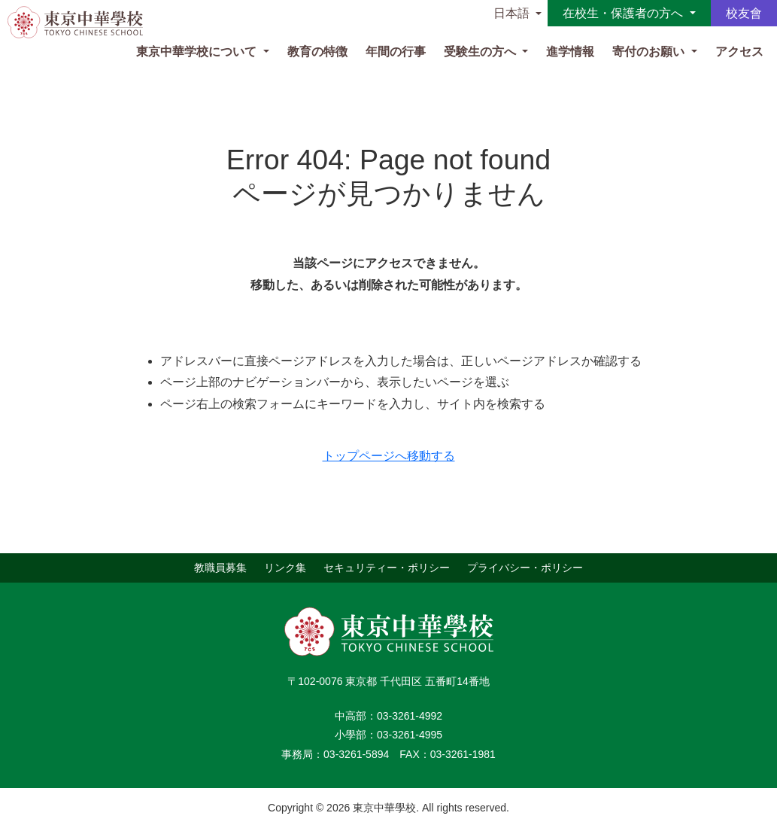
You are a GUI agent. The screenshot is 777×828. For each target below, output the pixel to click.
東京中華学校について (198, 51)
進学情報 (570, 51)
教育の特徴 (317, 51)
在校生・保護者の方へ (624, 13)
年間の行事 (396, 51)
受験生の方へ (481, 51)
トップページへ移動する (389, 455)
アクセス (739, 51)
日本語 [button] (511, 13)
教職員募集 (220, 568)
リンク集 (285, 568)
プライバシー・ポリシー (525, 568)
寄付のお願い (649, 51)
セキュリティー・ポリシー (386, 568)
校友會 (744, 13)
